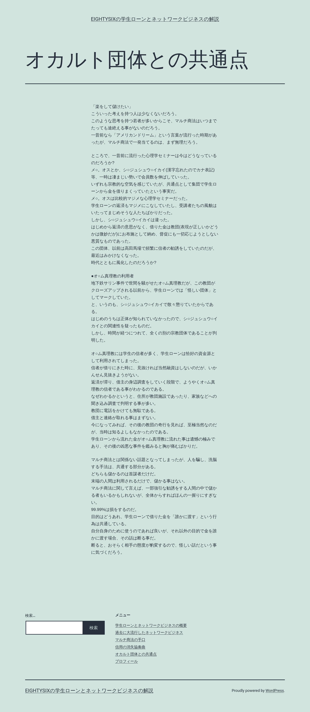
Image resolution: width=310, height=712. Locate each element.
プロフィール (126, 661)
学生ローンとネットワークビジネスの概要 (151, 625)
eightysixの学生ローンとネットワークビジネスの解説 (155, 19)
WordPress (275, 690)
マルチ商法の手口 (130, 639)
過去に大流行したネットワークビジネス (149, 632)
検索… (30, 615)
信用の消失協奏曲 (130, 647)
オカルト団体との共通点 (136, 654)
